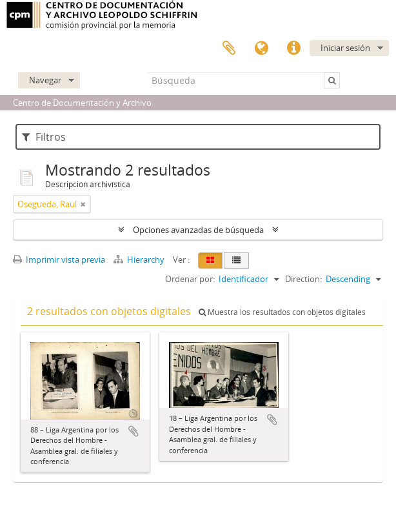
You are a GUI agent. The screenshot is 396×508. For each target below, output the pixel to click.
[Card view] (210, 260)
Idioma (261, 48)
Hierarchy (140, 259)
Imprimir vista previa (59, 259)
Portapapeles (229, 48)
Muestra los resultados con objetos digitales (282, 312)
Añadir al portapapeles (133, 431)
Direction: (303, 279)
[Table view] (236, 260)
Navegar (45, 80)
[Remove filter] (83, 204)
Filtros (44, 137)
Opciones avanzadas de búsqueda (198, 230)
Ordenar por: (190, 279)
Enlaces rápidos (293, 48)
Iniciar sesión (345, 48)
